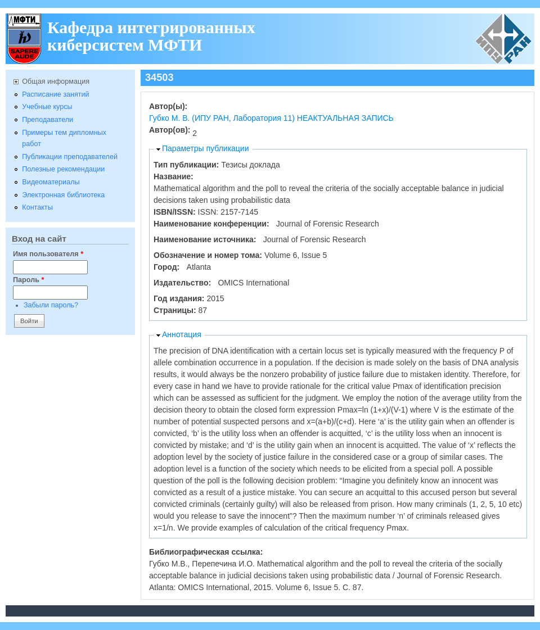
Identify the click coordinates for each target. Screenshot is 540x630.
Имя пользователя (48, 254)
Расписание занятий (55, 94)
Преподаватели (47, 120)
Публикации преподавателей (70, 157)
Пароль (28, 280)
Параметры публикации (205, 148)
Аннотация (181, 334)
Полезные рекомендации (63, 169)
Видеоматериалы (50, 182)
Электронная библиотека (63, 195)
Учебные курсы (47, 107)
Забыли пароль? (51, 305)
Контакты (37, 207)
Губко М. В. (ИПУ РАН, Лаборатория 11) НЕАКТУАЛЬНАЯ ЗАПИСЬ (271, 118)
